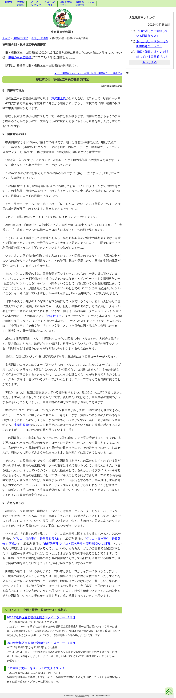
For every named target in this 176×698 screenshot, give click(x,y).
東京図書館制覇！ (62, 32)
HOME (9, 2)
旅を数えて (54, 316)
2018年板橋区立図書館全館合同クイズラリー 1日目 (41, 642)
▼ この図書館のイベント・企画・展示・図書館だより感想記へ (88, 73)
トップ (6, 38)
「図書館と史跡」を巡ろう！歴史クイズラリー (37, 668)
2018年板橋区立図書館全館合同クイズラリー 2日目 (41, 617)
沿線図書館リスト (66, 3)
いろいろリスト (50, 3)
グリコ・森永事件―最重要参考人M (37, 538)
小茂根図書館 (22, 424)
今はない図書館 (40, 38)
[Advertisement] (150, 82)
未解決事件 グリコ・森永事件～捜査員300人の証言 (77, 543)
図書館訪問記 (20, 3)
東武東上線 (58, 98)
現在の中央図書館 (19, 57)
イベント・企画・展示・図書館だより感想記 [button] (35, 610)
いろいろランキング (34, 3)
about (91, 2)
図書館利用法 (80, 3)
